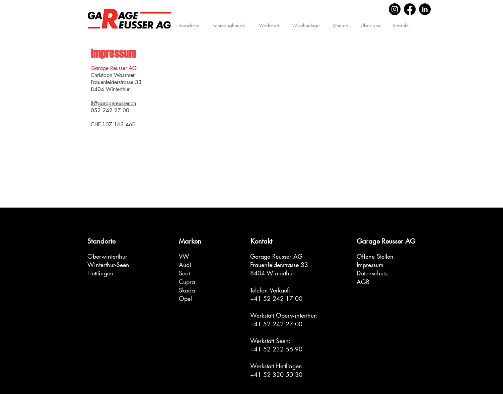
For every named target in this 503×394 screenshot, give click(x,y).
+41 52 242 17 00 (276, 298)
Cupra (187, 282)
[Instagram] (395, 9)
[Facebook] (410, 9)
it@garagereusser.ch (113, 103)
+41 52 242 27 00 (276, 324)
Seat (184, 273)
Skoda (187, 290)
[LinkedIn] (425, 9)
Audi (185, 265)
